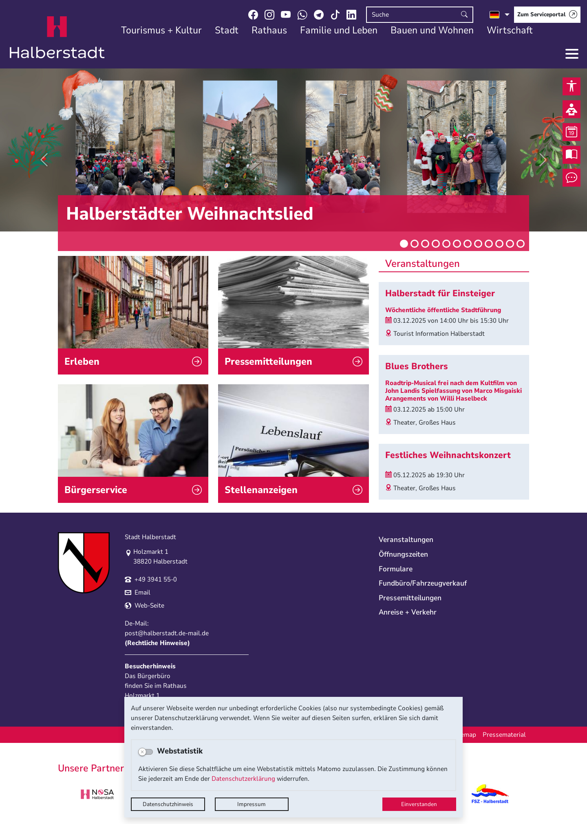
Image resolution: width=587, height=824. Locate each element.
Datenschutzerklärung (243, 778)
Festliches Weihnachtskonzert (448, 455)
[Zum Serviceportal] (547, 15)
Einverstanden (419, 804)
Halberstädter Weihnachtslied (189, 214)
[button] (44, 159)
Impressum (251, 804)
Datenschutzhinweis (168, 804)
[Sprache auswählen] (499, 15)
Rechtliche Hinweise (157, 643)
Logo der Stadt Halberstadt (57, 37)
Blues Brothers (416, 366)
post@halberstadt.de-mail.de (167, 633)
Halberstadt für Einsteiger (440, 293)
